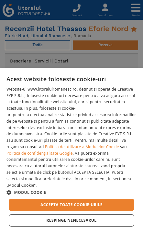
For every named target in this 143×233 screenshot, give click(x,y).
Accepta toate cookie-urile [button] (71, 204)
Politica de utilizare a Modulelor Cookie (82, 147)
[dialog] (71, 150)
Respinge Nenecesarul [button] (71, 220)
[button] (71, 192)
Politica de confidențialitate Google (39, 153)
